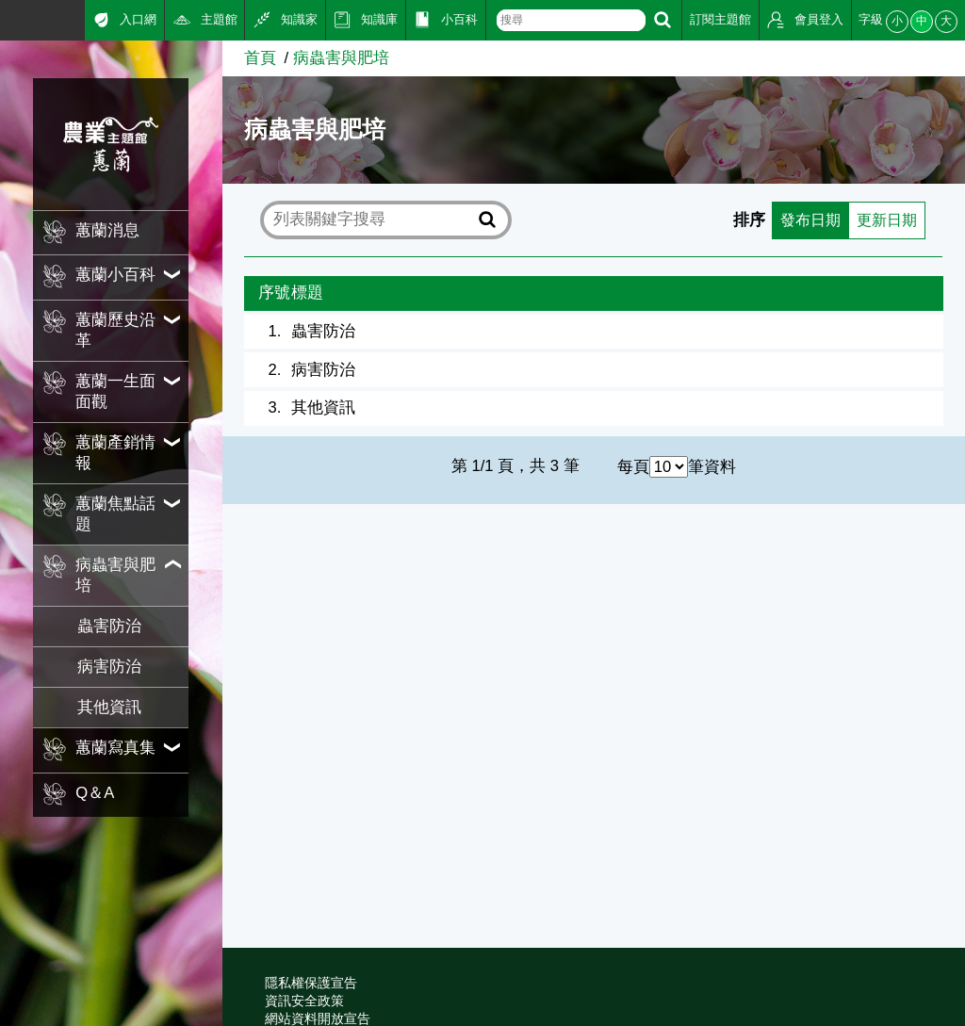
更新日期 (885, 220)
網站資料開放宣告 (317, 1018)
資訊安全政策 (304, 1000)
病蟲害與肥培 (341, 58)
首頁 (260, 58)
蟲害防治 (109, 626)
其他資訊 (109, 707)
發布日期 (805, 220)
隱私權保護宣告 (311, 982)
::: (6, 18)
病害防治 (109, 667)
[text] (571, 20)
